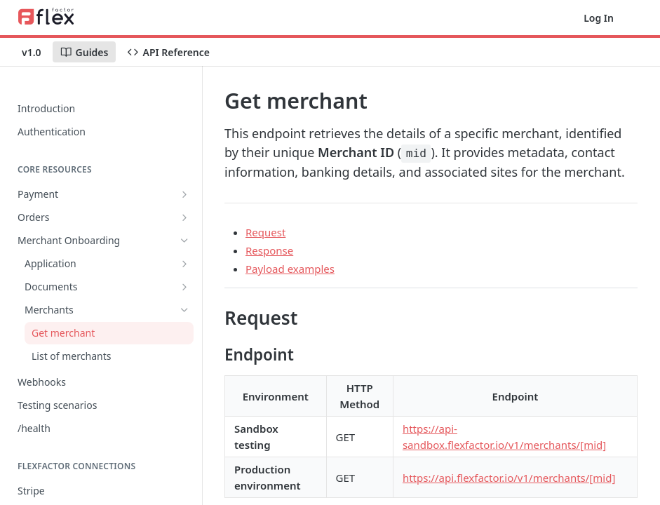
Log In (599, 18)
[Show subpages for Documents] (184, 286)
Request (265, 232)
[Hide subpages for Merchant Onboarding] (184, 240)
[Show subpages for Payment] (184, 194)
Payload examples (290, 269)
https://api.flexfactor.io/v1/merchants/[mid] (509, 478)
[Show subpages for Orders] (184, 217)
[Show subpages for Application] (184, 263)
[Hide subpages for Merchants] (184, 310)
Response (269, 250)
